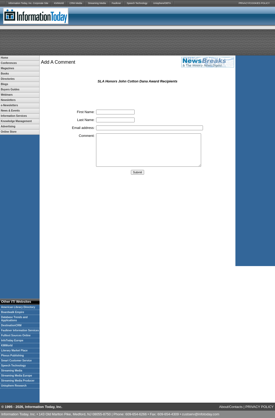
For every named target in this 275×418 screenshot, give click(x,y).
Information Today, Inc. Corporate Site (28, 3)
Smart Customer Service (16, 360)
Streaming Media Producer (18, 380)
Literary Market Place (14, 350)
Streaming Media (97, 3)
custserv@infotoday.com (200, 414)
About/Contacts (231, 407)
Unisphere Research (14, 385)
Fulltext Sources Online (16, 335)
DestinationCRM (11, 325)
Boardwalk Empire (12, 312)
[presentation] (137, 96)
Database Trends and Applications (14, 319)
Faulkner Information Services (20, 330)
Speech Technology (137, 3)
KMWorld (59, 3)
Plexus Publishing (12, 355)
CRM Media (76, 3)
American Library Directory (18, 307)
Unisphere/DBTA (162, 3)
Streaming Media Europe (16, 375)
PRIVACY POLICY (259, 407)
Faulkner (116, 3)
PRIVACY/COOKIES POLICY (254, 3)
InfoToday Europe (12, 340)
